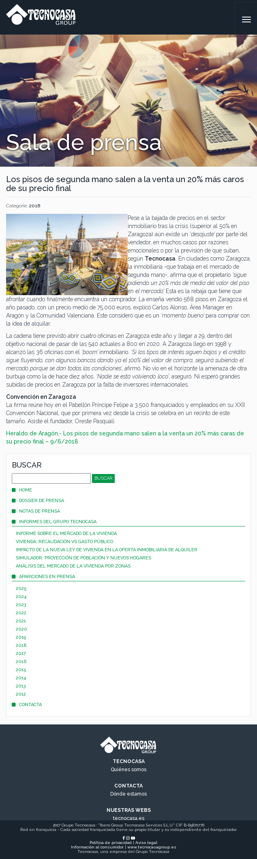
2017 (21, 653)
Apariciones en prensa (43, 576)
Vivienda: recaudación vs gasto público (64, 541)
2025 (21, 588)
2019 (21, 637)
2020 (21, 629)
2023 (21, 604)
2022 (21, 612)
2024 (21, 596)
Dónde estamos (128, 794)
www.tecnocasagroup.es (151, 847)
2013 (21, 686)
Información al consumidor (97, 847)
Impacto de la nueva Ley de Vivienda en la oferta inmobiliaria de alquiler (106, 549)
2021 (21, 621)
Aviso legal (146, 842)
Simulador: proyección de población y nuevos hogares (83, 558)
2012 (21, 694)
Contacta (27, 704)
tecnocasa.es (128, 818)
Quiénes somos (128, 769)
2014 (21, 678)
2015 (21, 669)
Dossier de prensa (38, 500)
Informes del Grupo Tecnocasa (54, 521)
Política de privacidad (111, 842)
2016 (21, 661)
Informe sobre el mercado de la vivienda (66, 533)
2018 (35, 206)
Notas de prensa (36, 511)
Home (22, 490)
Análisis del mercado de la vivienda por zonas (73, 566)
